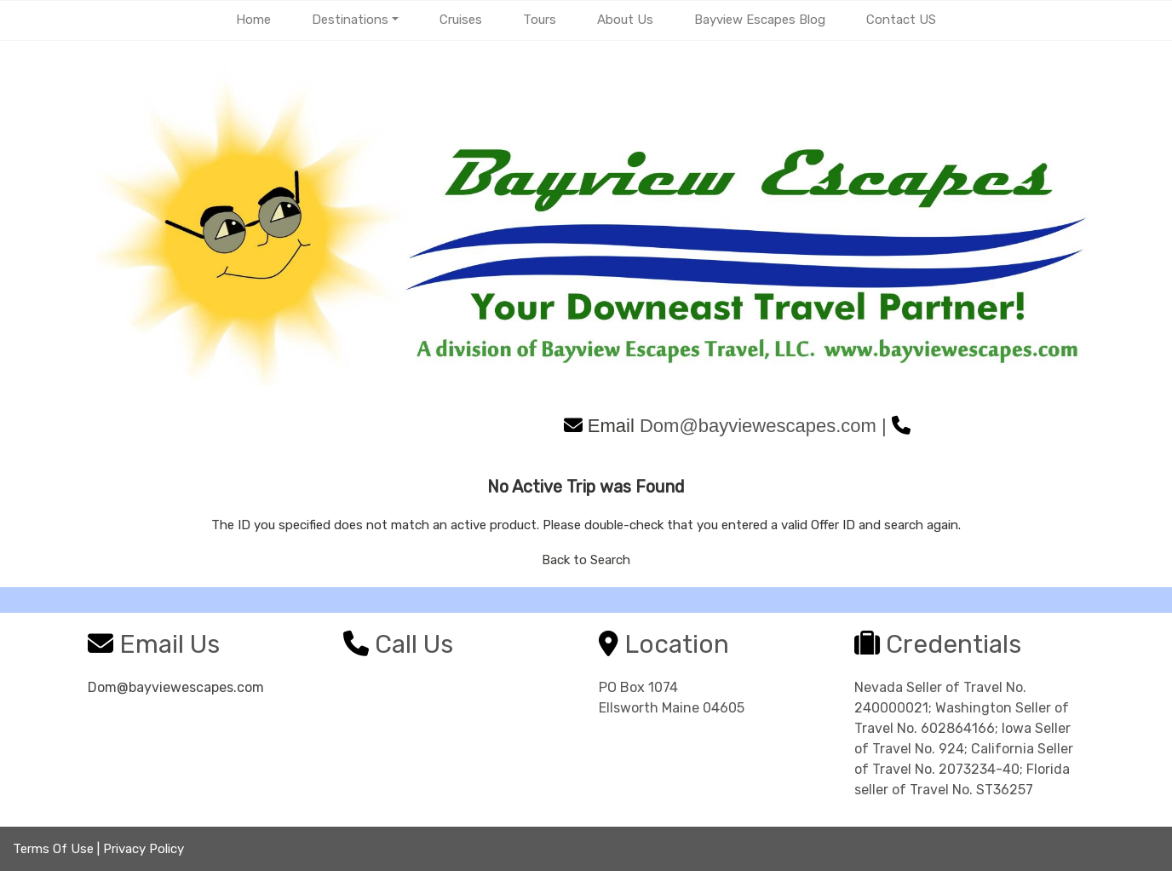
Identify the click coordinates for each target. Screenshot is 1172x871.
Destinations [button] (350, 19)
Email (599, 425)
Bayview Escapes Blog (759, 19)
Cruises (461, 19)
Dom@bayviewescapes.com (176, 687)
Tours (539, 19)
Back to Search (586, 560)
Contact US (901, 19)
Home (253, 19)
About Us (625, 19)
